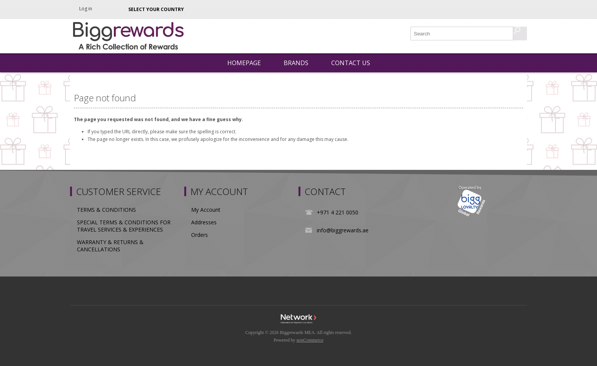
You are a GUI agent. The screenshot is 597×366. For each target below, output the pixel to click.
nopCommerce (310, 340)
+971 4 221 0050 (337, 212)
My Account (205, 209)
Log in (85, 8)
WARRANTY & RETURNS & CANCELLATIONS (110, 245)
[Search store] (462, 33)
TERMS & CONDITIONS (106, 209)
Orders (199, 234)
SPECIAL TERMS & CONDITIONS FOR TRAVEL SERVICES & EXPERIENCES (124, 226)
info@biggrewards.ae (343, 230)
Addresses (204, 222)
